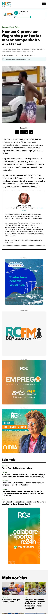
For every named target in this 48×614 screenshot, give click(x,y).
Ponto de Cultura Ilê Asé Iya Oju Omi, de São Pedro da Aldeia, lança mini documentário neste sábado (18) (35, 604)
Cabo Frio (5, 481)
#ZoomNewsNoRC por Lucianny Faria (17, 468)
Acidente (4, 489)
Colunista (5, 466)
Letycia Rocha (29, 56)
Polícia (17, 27)
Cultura (4, 472)
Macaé (12, 27)
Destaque (6, 27)
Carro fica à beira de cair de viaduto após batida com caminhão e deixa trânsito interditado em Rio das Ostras (23, 494)
